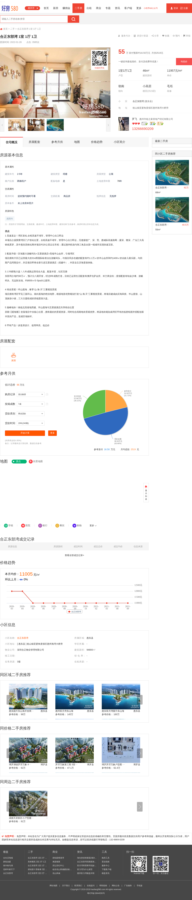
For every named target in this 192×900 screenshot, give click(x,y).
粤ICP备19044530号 (96, 893)
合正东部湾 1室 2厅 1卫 (38, 858)
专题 (108, 8)
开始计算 (24, 433)
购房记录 (10, 394)
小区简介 (119, 142)
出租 (89, 8)
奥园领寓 (56, 862)
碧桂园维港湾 (58, 858)
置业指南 (105, 862)
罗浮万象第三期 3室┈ (66, 764)
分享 (155, 35)
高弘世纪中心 (58, 865)
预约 (176, 36)
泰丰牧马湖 (8, 865)
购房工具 (105, 858)
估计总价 (10, 384)
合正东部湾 (138, 101)
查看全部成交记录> (74, 555)
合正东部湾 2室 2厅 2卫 (38, 873)
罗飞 (135, 119)
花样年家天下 (9, 869)
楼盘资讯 (105, 873)
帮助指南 (103, 885)
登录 (175, 8)
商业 (98, 8)
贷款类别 (10, 413)
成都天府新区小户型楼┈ (21, 818)
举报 (186, 36)
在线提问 (91, 885)
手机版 (139, 885)
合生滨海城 (8, 858)
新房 (55, 8)
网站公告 (116, 885)
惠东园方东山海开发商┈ (21, 711)
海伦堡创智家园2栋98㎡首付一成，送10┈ (87, 858)
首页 (46, 8)
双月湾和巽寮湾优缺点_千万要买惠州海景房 (87, 865)
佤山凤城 (56, 873)
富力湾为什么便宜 (84, 869)
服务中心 (105, 865)
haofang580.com (98, 889)
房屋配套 (34, 142)
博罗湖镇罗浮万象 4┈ (20, 764)
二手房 (78, 8)
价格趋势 (97, 142)
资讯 (117, 8)
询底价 (184, 61)
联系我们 (78, 885)
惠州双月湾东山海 (64, 711)
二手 (12, 29)
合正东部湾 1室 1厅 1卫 (38, 865)
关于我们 (66, 885)
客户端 (128, 8)
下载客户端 (106, 869)
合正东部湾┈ (162, 187)
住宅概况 (11, 142)
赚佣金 (66, 8)
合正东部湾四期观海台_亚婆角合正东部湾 (87, 862)
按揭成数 (10, 404)
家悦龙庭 (7, 862)
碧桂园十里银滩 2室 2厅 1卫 (38, 869)
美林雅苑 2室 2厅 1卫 (37, 862)
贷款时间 (10, 423)
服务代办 (124, 36)
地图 (77, 142)
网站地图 (53, 885)
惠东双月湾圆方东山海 (113, 711)
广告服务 (128, 885)
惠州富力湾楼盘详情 (85, 873)
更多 (138, 8)
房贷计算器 (141, 36)
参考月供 (57, 142)
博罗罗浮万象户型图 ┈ (113, 764)
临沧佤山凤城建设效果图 (62, 869)
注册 (184, 8)
